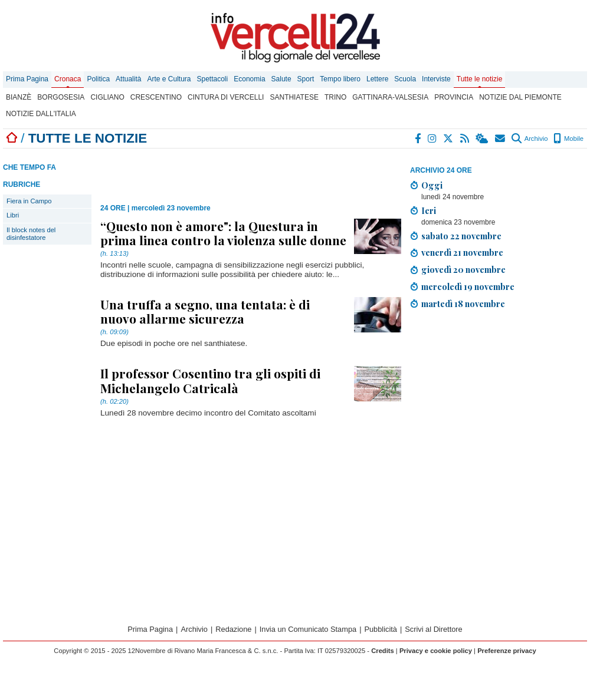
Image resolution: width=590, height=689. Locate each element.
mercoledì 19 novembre (467, 286)
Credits (382, 650)
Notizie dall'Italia (41, 114)
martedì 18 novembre (463, 303)
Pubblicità (380, 629)
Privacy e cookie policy (435, 650)
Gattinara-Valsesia (390, 97)
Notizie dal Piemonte (520, 97)
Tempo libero (340, 79)
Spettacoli (212, 79)
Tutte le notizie (480, 79)
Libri (12, 215)
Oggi (431, 185)
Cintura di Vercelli (226, 97)
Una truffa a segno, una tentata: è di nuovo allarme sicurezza (205, 311)
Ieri (428, 210)
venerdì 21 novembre (462, 252)
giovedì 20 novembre (463, 269)
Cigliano (107, 97)
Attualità (128, 79)
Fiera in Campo (28, 201)
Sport (305, 79)
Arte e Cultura (169, 79)
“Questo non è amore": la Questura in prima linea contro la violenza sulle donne (223, 232)
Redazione (233, 629)
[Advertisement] (238, 172)
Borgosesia (60, 97)
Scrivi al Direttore (433, 629)
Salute (281, 79)
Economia (249, 79)
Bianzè (18, 97)
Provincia (453, 97)
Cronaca (67, 79)
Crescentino (156, 97)
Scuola (405, 79)
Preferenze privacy (506, 650)
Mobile (568, 138)
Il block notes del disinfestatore (30, 233)
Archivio (530, 138)
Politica (98, 79)
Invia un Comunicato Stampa (308, 629)
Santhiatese (294, 97)
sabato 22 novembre (461, 236)
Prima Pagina (27, 79)
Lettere (377, 79)
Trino (335, 97)
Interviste (436, 79)
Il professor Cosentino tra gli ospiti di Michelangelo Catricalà (210, 380)
